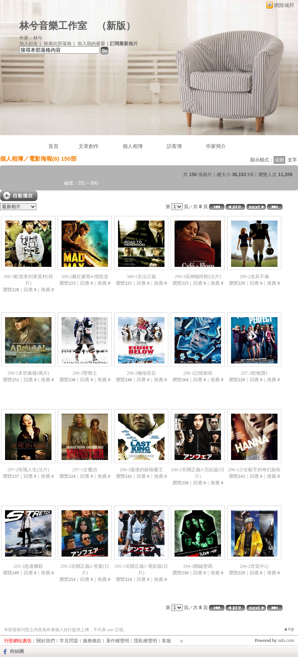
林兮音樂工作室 (53, 25)
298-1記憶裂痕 (197, 373)
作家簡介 (216, 146)
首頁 (53, 146)
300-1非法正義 (141, 276)
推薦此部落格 (58, 43)
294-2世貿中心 (254, 566)
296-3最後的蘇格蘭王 (141, 469)
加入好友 (28, 43)
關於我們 (45, 640)
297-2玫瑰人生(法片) (28, 469)
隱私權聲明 (145, 640)
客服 (166, 640)
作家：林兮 (31, 38)
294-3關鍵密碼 (197, 566)
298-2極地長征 (141, 373)
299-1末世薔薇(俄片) (28, 373)
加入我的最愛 (91, 43)
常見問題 (69, 640)
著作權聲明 (117, 640)
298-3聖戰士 (84, 373)
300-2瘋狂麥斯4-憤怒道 (84, 276)
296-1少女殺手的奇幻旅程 (254, 469)
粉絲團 (17, 651)
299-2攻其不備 (254, 276)
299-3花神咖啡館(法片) (198, 276)
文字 (292, 160)
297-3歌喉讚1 (254, 373)
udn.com (286, 640)
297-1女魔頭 (84, 469)
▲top (289, 629)
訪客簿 (174, 146)
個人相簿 (133, 146)
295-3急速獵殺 (28, 566)
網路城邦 (284, 5)
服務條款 (92, 640)
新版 (116, 25)
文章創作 (89, 146)
